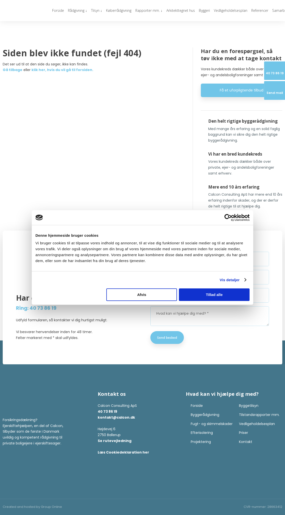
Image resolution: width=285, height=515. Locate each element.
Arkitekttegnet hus (180, 10)
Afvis (141, 295)
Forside (58, 10)
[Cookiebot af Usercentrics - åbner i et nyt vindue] (228, 217)
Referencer (259, 10)
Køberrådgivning (118, 10)
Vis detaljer (230, 280)
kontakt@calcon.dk (116, 417)
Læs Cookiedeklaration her (123, 452)
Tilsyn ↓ (96, 10)
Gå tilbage (12, 69)
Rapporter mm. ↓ (148, 10)
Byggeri (204, 10)
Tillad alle (214, 295)
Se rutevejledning (114, 440)
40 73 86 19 (107, 411)
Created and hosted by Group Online (32, 506)
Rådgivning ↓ (77, 10)
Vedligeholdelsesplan (230, 10)
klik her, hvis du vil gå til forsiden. (62, 69)
